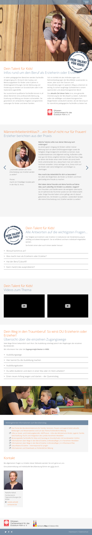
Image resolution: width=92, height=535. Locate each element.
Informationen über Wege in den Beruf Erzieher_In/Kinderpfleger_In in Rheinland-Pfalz (42, 443)
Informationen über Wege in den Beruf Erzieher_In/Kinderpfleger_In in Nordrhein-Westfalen (44, 440)
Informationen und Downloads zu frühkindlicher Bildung (31, 448)
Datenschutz (83, 532)
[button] (5, 532)
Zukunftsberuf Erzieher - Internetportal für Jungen (28, 445)
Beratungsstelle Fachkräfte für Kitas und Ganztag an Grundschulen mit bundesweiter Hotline (44, 438)
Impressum (73, 532)
